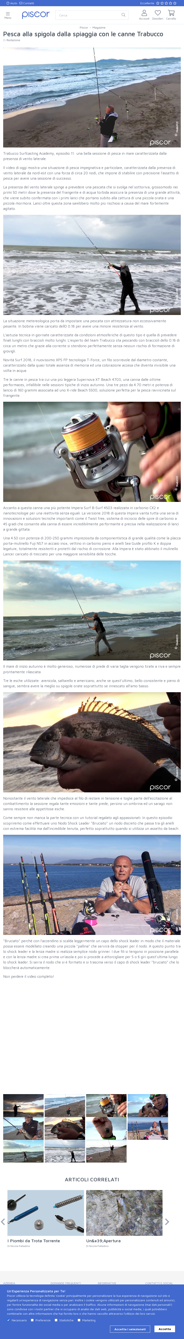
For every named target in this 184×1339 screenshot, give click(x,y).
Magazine (99, 27)
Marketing (89, 1320)
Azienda (9, 1283)
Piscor (84, 27)
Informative (107, 1283)
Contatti (26, 3)
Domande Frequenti (66, 1283)
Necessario (19, 1320)
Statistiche (66, 1320)
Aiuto (11, 3)
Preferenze (43, 1320)
